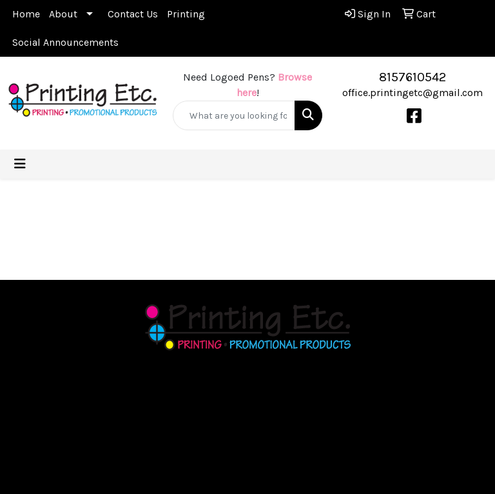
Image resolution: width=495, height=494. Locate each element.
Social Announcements (65, 42)
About (63, 14)
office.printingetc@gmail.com (412, 92)
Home (26, 14)
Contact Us (133, 14)
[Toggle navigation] (20, 164)
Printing (186, 14)
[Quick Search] (234, 115)
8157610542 (412, 77)
